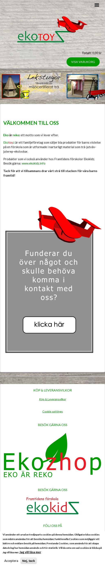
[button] (8, 86)
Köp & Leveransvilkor (52, 399)
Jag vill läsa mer (30, 554)
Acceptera (11, 562)
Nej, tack (28, 562)
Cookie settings (52, 411)
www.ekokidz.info (33, 163)
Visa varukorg (83, 62)
